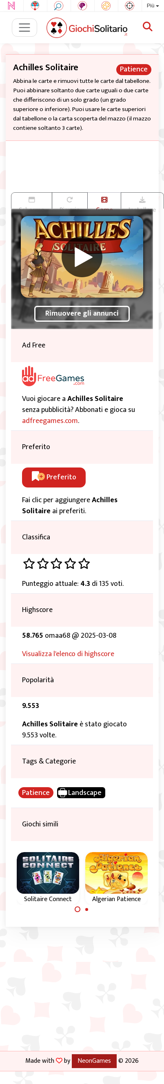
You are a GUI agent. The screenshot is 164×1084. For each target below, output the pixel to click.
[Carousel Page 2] (87, 909)
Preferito (54, 477)
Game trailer (104, 202)
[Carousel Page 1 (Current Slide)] (77, 909)
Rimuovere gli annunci (82, 313)
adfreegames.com (50, 421)
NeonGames (94, 1060)
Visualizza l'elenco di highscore (68, 654)
